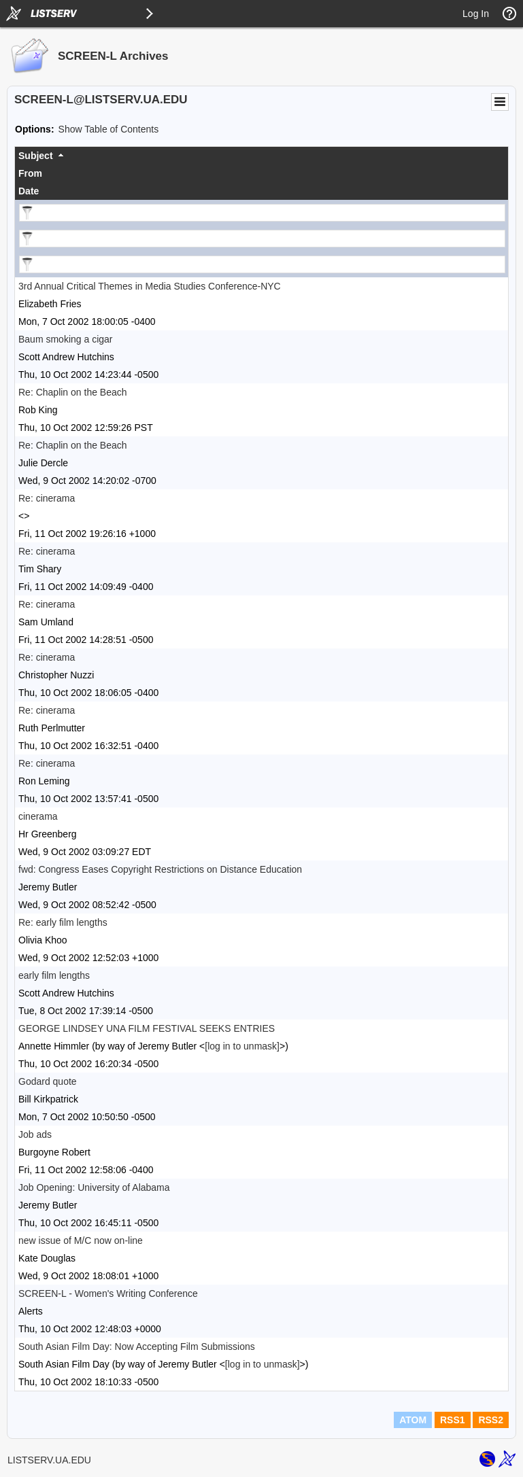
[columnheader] (261, 155)
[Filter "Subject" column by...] (262, 213)
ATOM (412, 1419)
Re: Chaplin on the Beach (72, 392)
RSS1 (452, 1419)
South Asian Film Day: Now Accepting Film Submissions (136, 1346)
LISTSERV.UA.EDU (49, 1460)
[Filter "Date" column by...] (262, 264)
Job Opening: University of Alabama (94, 1187)
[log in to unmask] (242, 1046)
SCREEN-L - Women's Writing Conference (108, 1293)
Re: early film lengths (62, 922)
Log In (475, 13)
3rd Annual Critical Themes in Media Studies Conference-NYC (149, 286)
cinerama (38, 816)
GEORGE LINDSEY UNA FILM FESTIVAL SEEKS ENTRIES (146, 1028)
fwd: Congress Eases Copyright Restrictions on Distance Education (160, 869)
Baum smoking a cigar (65, 339)
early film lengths (54, 975)
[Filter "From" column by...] (262, 238)
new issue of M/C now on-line (80, 1240)
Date (28, 191)
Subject (35, 155)
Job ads (35, 1134)
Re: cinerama (46, 498)
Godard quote (47, 1081)
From (30, 173)
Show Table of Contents (108, 129)
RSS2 (490, 1419)
